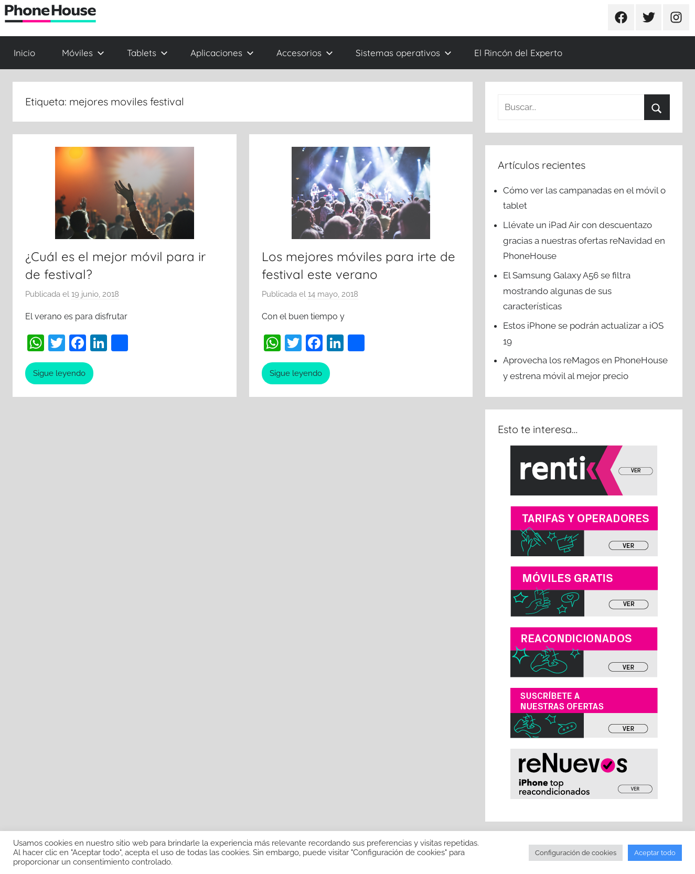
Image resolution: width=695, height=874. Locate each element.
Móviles (83, 52)
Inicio (24, 52)
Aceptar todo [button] (655, 853)
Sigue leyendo (59, 373)
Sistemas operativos (404, 52)
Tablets (147, 52)
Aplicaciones (222, 52)
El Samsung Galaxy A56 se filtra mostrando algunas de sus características (566, 291)
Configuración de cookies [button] (575, 853)
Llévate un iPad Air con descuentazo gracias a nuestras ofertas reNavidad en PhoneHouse (584, 241)
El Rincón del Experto (518, 52)
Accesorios (304, 52)
